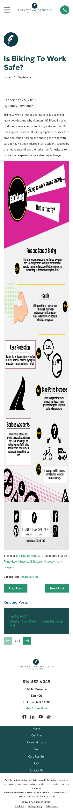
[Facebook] (24, 717)
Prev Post (16, 588)
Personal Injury (36, 742)
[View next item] (27, 641)
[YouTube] (41, 717)
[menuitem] (19, 806)
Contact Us (36, 770)
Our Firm (36, 735)
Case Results (36, 756)
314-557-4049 (36, 681)
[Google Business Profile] (49, 717)
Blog (36, 749)
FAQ (36, 763)
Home (36, 728)
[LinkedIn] (32, 717)
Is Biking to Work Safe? (30, 556)
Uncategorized (29, 577)
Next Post (57, 588)
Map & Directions (36, 708)
